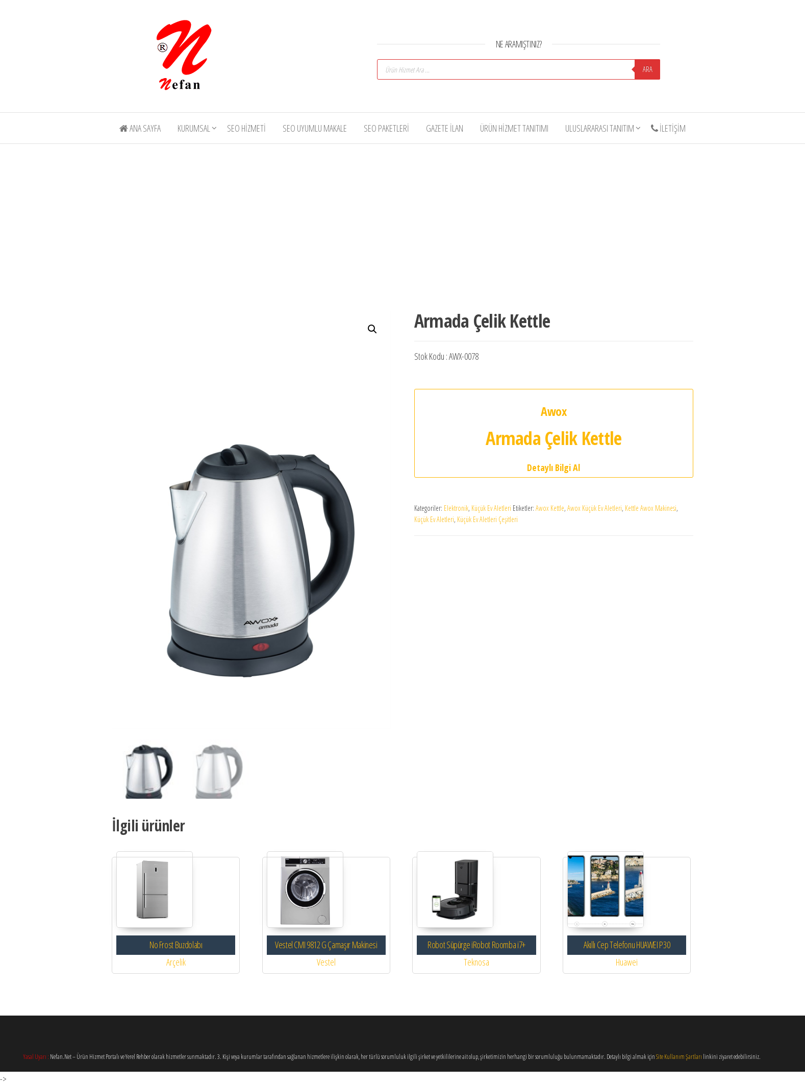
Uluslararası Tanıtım (599, 128)
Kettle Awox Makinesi (650, 508)
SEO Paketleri (386, 128)
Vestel (326, 961)
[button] (372, 329)
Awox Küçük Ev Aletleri (594, 508)
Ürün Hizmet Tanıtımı (514, 128)
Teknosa (476, 961)
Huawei (627, 961)
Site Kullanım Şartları (679, 1056)
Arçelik (176, 961)
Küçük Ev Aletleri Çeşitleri (487, 519)
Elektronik (456, 508)
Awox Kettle (550, 508)
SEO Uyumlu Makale (315, 128)
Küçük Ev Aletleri (491, 508)
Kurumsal (194, 128)
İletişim (668, 128)
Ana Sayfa (140, 128)
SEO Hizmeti (246, 128)
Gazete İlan (444, 128)
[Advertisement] (411, 223)
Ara (647, 69)
